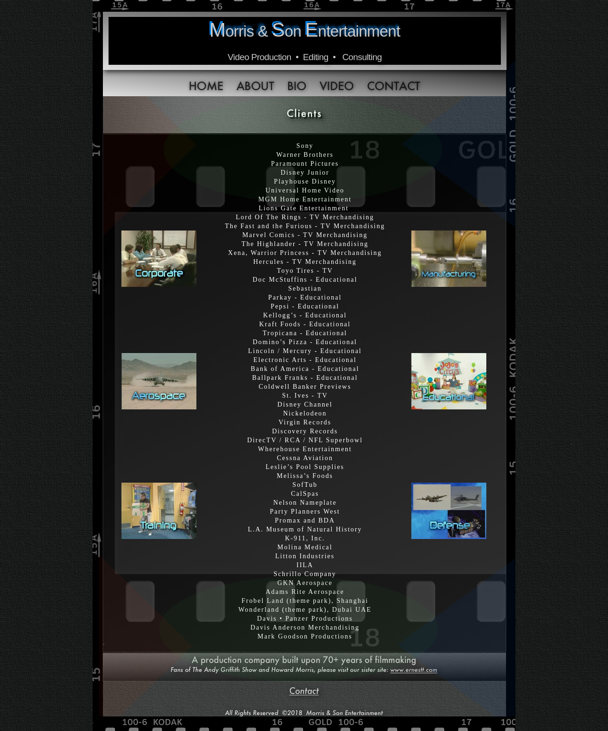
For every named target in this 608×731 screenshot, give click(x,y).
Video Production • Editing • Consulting (305, 57)
